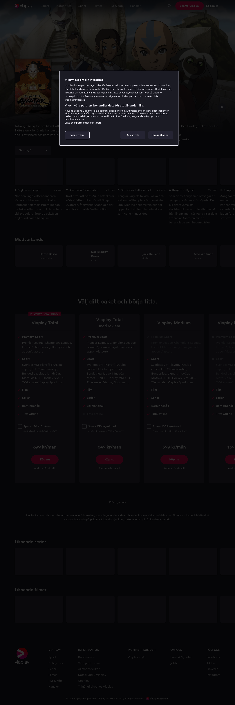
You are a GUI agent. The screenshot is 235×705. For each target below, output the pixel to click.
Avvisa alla (132, 135)
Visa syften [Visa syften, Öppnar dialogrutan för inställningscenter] (77, 135)
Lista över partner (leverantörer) (83, 122)
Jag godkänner (160, 135)
